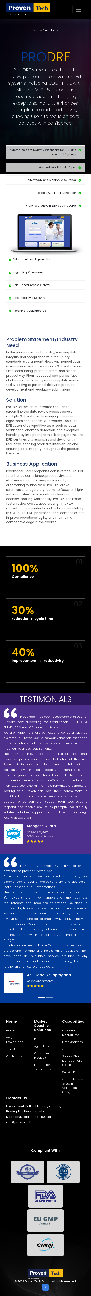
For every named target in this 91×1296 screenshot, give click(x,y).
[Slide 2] (49, 997)
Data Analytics (72, 1042)
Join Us (11, 1049)
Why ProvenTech (14, 1040)
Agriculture (42, 1046)
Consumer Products (41, 1055)
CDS (65, 1049)
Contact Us (14, 1056)
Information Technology (42, 1067)
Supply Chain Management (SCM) (72, 1060)
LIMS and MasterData (70, 1032)
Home (37, 30)
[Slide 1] (41, 997)
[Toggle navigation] (78, 9)
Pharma (39, 1039)
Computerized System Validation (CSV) (72, 1085)
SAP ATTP (68, 1072)
